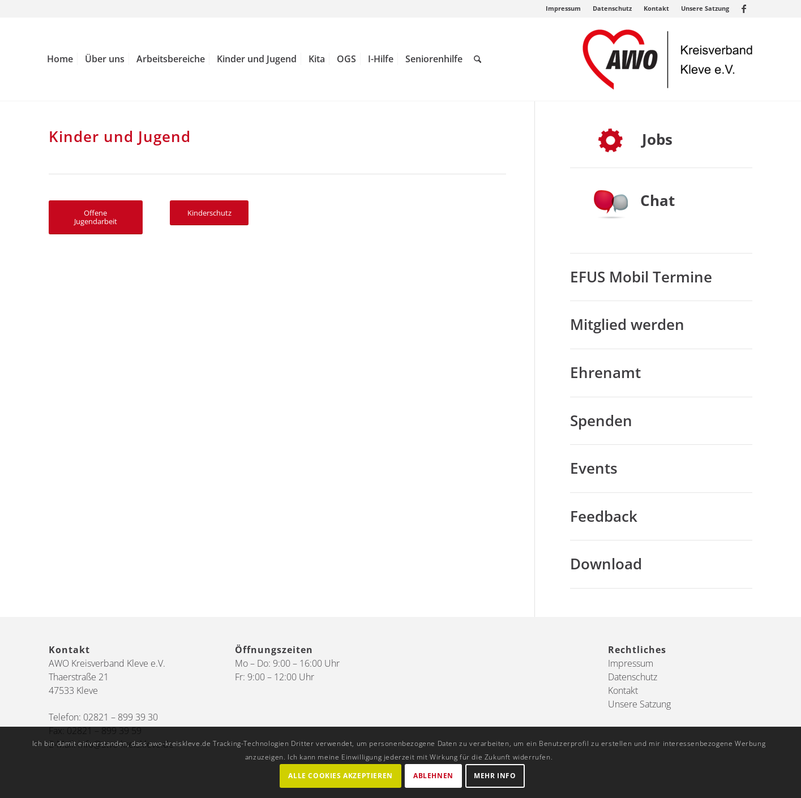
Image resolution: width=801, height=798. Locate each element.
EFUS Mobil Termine (641, 277)
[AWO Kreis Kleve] (667, 59)
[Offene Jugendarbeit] (96, 217)
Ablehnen (433, 775)
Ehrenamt (605, 372)
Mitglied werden (627, 324)
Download (606, 564)
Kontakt (656, 8)
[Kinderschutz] (209, 213)
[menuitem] (563, 8)
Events (594, 468)
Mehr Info (495, 775)
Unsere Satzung (705, 8)
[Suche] (477, 59)
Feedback (603, 516)
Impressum (563, 8)
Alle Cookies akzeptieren (340, 775)
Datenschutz (612, 8)
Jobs (657, 139)
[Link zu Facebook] (743, 8)
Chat (657, 200)
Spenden (601, 420)
